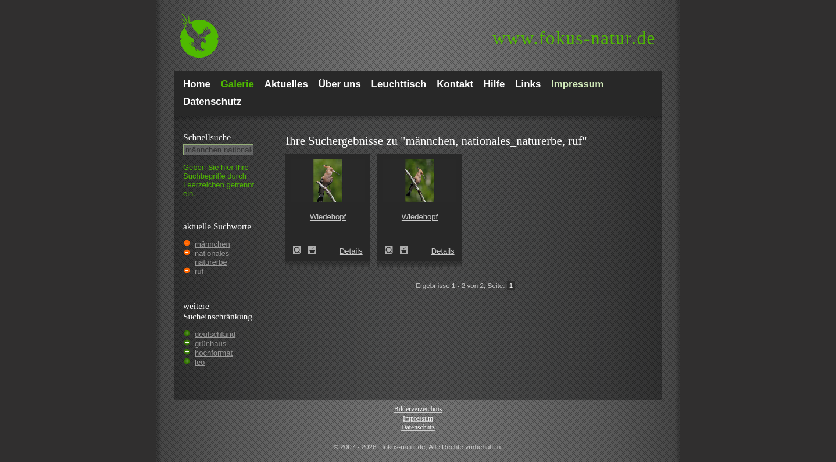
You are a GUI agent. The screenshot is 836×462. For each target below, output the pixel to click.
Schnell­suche (207, 137)
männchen (212, 244)
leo (200, 362)
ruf (199, 271)
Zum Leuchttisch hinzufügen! (312, 250)
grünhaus (210, 343)
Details (351, 251)
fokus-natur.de (574, 38)
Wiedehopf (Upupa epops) (300, 250)
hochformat (214, 353)
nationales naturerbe (212, 257)
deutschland (215, 334)
